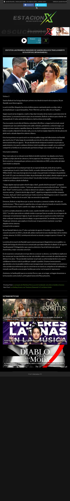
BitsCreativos (36, 374)
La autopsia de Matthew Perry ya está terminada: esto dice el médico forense (38, 285)
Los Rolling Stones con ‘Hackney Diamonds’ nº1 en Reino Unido (31, 287)
